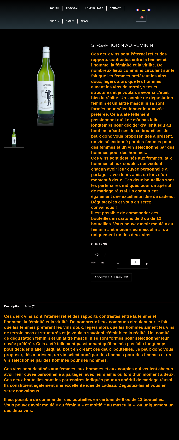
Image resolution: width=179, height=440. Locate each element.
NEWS (84, 21)
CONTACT (115, 8)
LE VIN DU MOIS (94, 8)
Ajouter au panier (112, 277)
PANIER (70, 21)
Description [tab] (13, 307)
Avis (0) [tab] (32, 307)
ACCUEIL (54, 8)
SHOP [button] (54, 21)
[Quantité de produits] (135, 262)
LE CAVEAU (72, 8)
